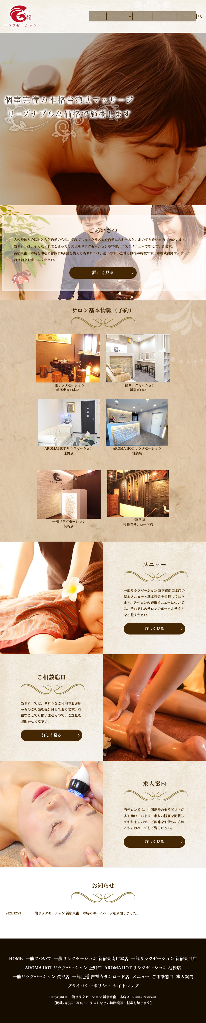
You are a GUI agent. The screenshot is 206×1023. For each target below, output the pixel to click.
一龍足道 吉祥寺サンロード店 (100, 976)
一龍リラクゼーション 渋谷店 (41, 976)
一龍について (39, 958)
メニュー (142, 16)
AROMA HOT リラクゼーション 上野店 (63, 967)
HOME (95, 16)
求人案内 (186, 16)
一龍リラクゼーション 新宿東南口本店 (91, 958)
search (200, 16)
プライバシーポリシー (88, 986)
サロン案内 (115, 16)
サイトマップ (126, 986)
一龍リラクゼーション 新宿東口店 (164, 958)
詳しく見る (103, 272)
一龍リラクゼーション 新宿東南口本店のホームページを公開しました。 (85, 913)
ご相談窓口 (164, 16)
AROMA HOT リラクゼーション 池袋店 (142, 967)
